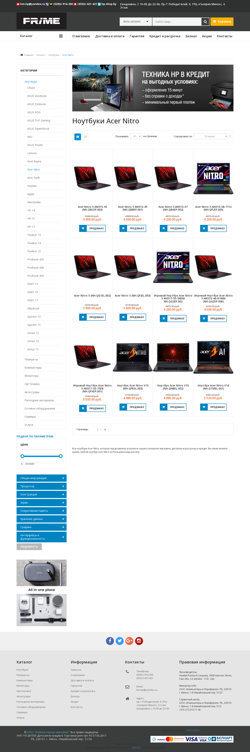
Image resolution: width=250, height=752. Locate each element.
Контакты (224, 36)
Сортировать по (183, 136)
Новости (76, 669)
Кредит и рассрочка (165, 36)
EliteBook (33, 308)
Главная (28, 55)
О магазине (81, 36)
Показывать (122, 136)
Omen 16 (33, 341)
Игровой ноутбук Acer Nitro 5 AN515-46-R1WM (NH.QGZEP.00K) (213, 298)
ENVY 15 (32, 292)
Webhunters (193, 730)
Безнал (191, 36)
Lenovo (32, 153)
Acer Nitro (33, 169)
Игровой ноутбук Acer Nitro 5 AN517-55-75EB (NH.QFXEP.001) (92, 388)
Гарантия (137, 36)
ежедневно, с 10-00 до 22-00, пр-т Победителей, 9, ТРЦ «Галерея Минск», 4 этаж (172, 5)
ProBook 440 (35, 267)
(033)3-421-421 (86, 4)
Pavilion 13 (34, 235)
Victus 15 (32, 349)
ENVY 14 (32, 284)
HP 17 (31, 226)
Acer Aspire (34, 161)
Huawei (32, 186)
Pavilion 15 (34, 251)
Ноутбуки (54, 55)
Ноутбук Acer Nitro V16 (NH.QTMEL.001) (213, 387)
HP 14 (31, 210)
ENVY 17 (32, 300)
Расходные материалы (39, 400)
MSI (29, 137)
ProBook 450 (35, 276)
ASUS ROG (34, 112)
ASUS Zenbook (36, 104)
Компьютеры (33, 367)
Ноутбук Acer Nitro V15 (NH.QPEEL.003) (132, 387)
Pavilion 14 (34, 243)
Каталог (41, 55)
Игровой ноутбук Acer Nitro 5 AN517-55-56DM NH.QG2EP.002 (173, 298)
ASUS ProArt (35, 145)
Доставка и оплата (109, 36)
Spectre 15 (34, 325)
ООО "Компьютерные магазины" (48, 732)
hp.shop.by (107, 4)
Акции (207, 36)
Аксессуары (32, 392)
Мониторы (31, 376)
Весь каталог (132, 21)
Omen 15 (33, 333)
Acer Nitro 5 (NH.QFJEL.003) (132, 295)
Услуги (29, 425)
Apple (30, 194)
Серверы (30, 416)
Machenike (34, 202)
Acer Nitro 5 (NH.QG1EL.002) (92, 295)
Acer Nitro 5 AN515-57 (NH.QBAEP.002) (173, 208)
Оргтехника (32, 384)
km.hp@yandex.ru (31, 4)
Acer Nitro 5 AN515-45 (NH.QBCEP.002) (92, 208)
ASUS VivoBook (37, 96)
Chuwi (31, 88)
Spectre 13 (34, 316)
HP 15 (31, 218)
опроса (136, 747)
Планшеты (31, 359)
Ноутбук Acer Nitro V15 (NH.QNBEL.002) (173, 387)
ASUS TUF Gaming (38, 120)
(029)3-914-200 (61, 4)
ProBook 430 (35, 259)
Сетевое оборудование (40, 408)
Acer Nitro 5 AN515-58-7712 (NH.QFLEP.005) (213, 208)
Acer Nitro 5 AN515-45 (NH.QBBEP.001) (132, 208)
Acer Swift (33, 177)
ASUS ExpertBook (38, 128)
